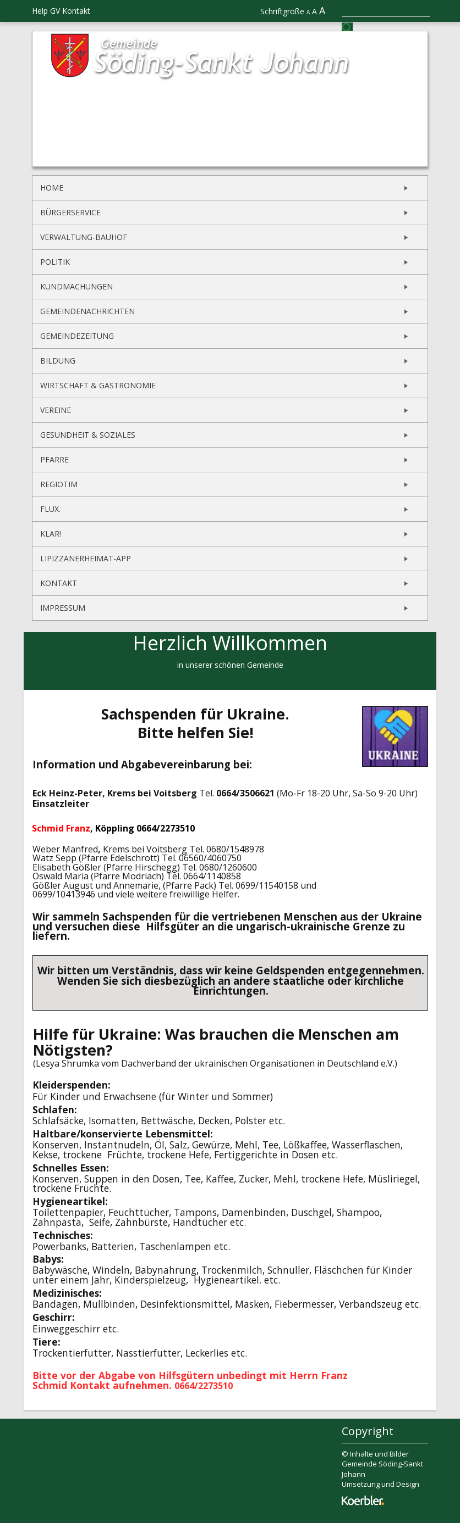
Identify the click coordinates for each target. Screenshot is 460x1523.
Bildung (57, 360)
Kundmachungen (76, 286)
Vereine (55, 410)
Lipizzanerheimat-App (85, 558)
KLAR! (50, 533)
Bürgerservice (70, 212)
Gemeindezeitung (77, 336)
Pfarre (54, 459)
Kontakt (76, 10)
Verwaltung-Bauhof (83, 237)
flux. (50, 509)
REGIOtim (59, 484)
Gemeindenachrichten (87, 311)
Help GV (46, 10)
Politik (55, 261)
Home (51, 187)
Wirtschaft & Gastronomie (98, 385)
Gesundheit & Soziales (87, 434)
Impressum (62, 607)
